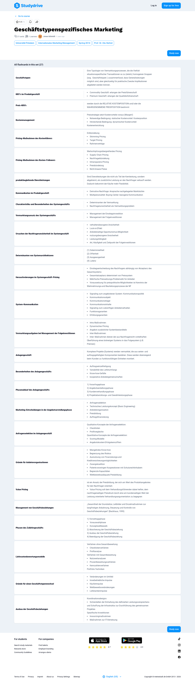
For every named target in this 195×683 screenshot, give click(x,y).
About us (50, 677)
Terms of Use (19, 677)
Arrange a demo (45, 652)
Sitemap (77, 677)
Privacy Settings (63, 677)
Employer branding (46, 649)
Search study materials (23, 645)
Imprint (40, 677)
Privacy (31, 677)
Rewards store (20, 649)
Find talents (43, 645)
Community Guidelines (23, 652)
